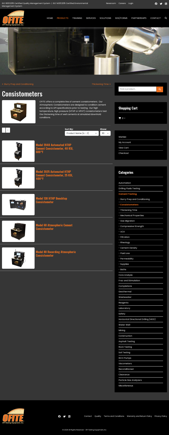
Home (50, 18)
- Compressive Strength (131, 226)
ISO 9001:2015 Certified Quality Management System (26, 3)
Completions (125, 286)
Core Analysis (126, 275)
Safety (122, 313)
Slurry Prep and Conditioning (18, 84)
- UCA (122, 231)
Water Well (124, 324)
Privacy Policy (161, 416)
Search (165, 18)
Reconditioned (126, 369)
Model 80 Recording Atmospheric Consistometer (56, 253)
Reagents (123, 302)
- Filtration (124, 237)
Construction (125, 335)
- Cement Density (128, 247)
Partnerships (138, 18)
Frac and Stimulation (129, 280)
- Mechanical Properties (131, 215)
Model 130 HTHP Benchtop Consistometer (51, 200)
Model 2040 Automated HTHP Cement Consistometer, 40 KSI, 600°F (54, 148)
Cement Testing (128, 193)
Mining (122, 330)
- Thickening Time (128, 210)
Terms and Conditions (114, 416)
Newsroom (111, 3)
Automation (125, 182)
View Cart (124, 147)
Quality (98, 416)
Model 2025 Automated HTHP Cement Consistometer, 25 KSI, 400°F (54, 175)
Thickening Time (100, 84)
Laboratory (124, 308)
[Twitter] (161, 3)
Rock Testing (125, 346)
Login (130, 3)
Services (91, 18)
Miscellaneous (126, 385)
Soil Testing (124, 352)
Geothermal (125, 291)
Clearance (124, 374)
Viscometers (125, 363)
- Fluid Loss (124, 253)
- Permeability (126, 258)
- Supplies (124, 264)
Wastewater (125, 297)
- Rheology (124, 242)
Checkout (124, 153)
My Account (125, 142)
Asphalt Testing (127, 341)
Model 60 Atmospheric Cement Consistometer (54, 227)
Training (77, 18)
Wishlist (122, 136)
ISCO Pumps (125, 358)
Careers (122, 3)
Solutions (105, 18)
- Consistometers (128, 204)
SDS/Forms (121, 18)
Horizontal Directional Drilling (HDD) (137, 319)
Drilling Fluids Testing (129, 188)
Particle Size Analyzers (130, 380)
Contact (155, 18)
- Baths (122, 269)
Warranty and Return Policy (139, 416)
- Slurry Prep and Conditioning (134, 199)
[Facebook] (156, 3)
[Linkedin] (166, 3)
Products (62, 18)
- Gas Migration (127, 220)
